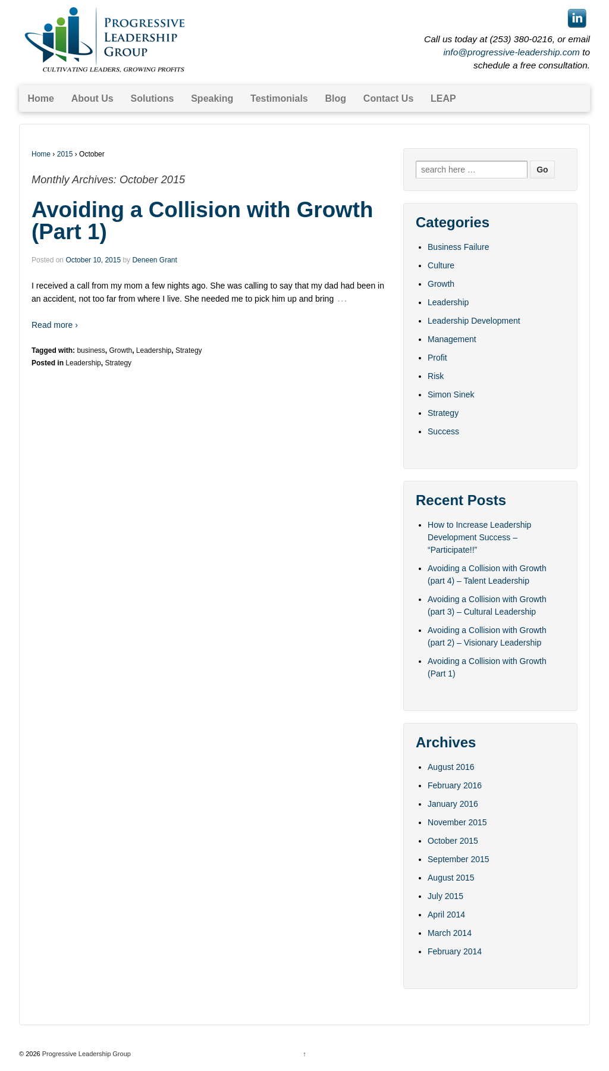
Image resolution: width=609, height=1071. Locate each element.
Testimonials (279, 98)
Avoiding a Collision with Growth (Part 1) (202, 221)
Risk (436, 376)
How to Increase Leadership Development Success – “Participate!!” (479, 537)
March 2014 (450, 933)
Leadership (153, 350)
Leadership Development (474, 320)
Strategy (188, 350)
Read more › (55, 325)
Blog (336, 98)
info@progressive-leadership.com (511, 52)
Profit (437, 357)
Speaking (212, 98)
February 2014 (455, 951)
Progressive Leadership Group (85, 1053)
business (91, 350)
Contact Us (388, 98)
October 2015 (453, 840)
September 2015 (458, 859)
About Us (92, 98)
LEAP (443, 98)
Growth (120, 350)
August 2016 (451, 767)
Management (452, 339)
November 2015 (457, 822)
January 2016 (453, 804)
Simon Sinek (451, 394)
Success (443, 431)
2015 (65, 154)
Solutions (152, 98)
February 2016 (455, 785)
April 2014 (446, 914)
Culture (441, 265)
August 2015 (451, 877)
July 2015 (445, 896)
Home (40, 98)
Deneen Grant (154, 260)
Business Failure (458, 247)
